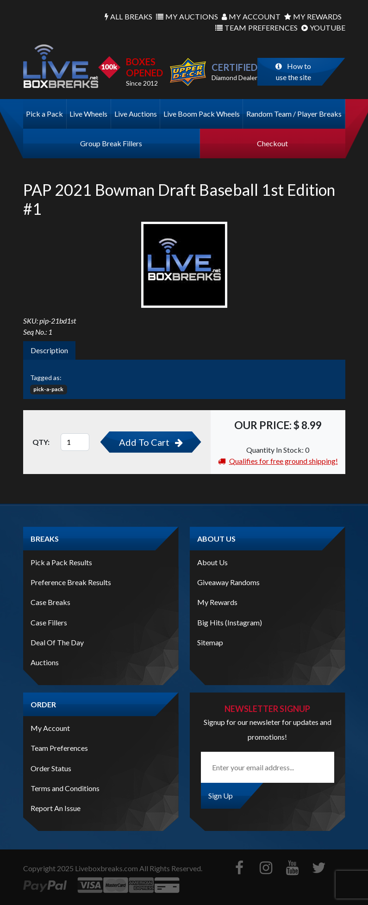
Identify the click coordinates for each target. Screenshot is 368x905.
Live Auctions (135, 113)
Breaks (128, 16)
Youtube (323, 27)
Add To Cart (151, 442)
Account (251, 16)
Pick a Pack (44, 113)
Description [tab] (49, 350)
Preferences (256, 27)
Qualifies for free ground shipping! (278, 460)
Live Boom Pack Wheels (201, 113)
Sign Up (220, 795)
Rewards (313, 16)
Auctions (187, 16)
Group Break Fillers (111, 143)
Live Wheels (88, 113)
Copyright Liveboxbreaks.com (80, 868)
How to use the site (293, 71)
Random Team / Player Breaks (294, 113)
